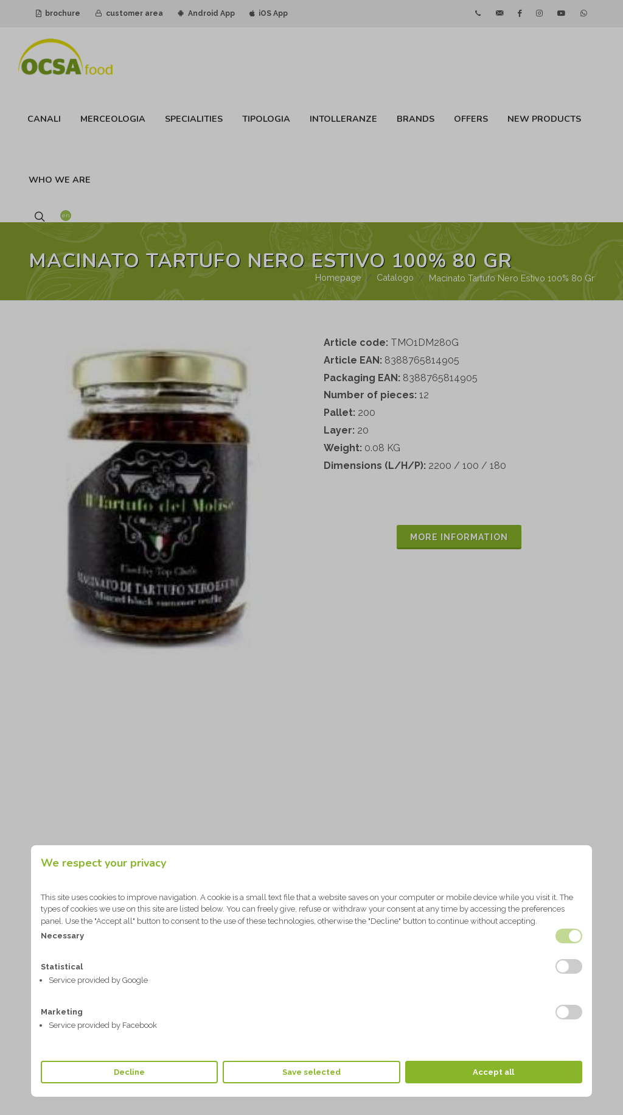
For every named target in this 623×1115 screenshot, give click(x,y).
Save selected (311, 1072)
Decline (129, 1072)
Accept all (493, 1072)
